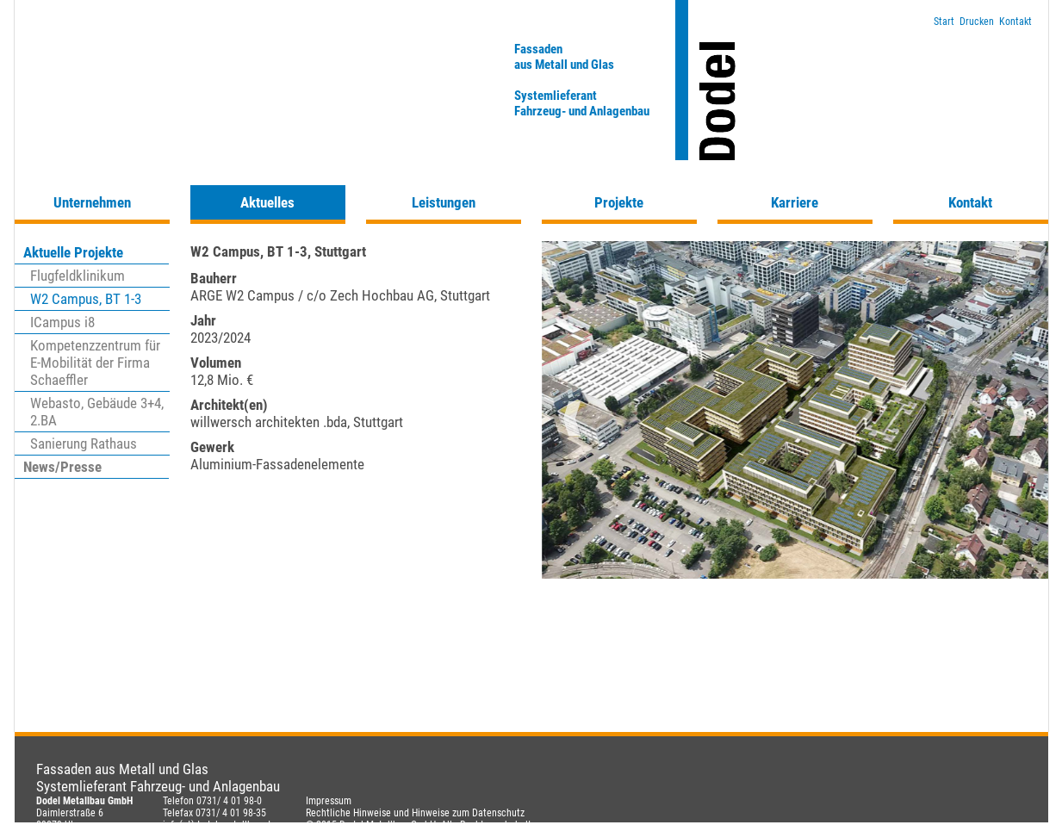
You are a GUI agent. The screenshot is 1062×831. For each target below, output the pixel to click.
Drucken (977, 22)
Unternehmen (92, 202)
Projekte (618, 202)
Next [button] (1018, 418)
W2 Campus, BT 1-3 (85, 298)
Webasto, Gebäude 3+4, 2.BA (97, 411)
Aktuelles (267, 202)
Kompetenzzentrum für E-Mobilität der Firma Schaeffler (95, 362)
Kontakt (1015, 22)
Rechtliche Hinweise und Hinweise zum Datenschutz (415, 813)
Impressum (328, 801)
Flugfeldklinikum (77, 275)
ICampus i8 (62, 322)
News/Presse (62, 466)
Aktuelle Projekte (73, 252)
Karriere (794, 202)
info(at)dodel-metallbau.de (219, 825)
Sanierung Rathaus (83, 443)
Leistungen (443, 202)
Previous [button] (572, 418)
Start (944, 22)
